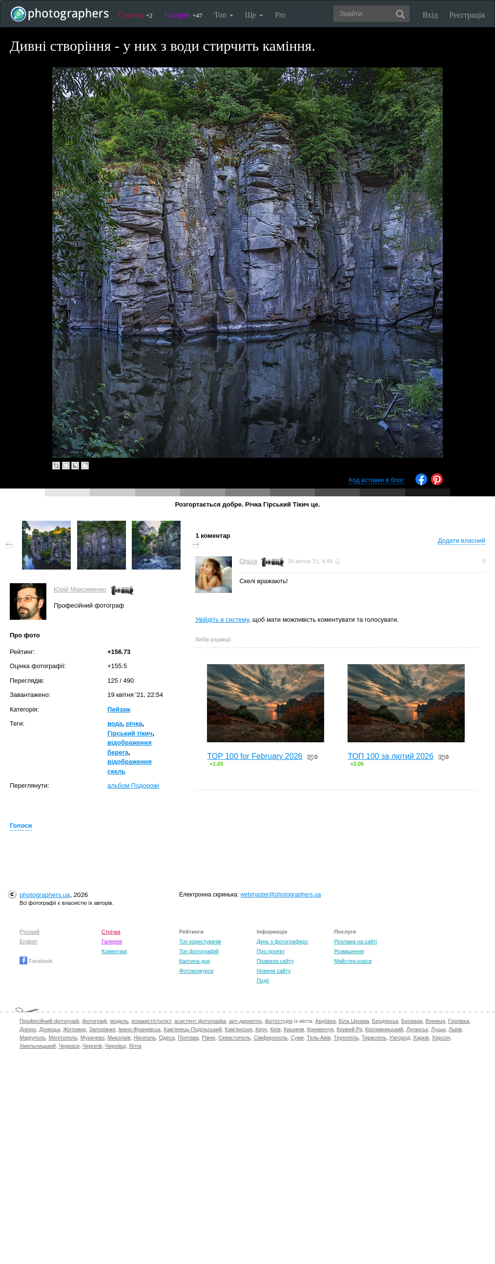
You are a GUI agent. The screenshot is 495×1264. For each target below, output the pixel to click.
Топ (223, 15)
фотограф (94, 1021)
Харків (421, 1037)
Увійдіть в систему (222, 619)
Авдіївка (325, 1021)
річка (134, 723)
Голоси (21, 825)
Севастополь (234, 1037)
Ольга (248, 561)
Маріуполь (32, 1037)
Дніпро (28, 1029)
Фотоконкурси (196, 971)
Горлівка (458, 1021)
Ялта (135, 1046)
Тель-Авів (318, 1037)
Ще (254, 15)
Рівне (208, 1037)
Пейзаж (118, 709)
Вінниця (435, 1021)
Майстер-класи (352, 961)
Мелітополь (63, 1037)
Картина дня (194, 961)
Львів (455, 1029)
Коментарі (114, 951)
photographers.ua (45, 894)
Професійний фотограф (49, 1021)
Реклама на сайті (355, 941)
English (28, 941)
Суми (297, 1037)
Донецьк (49, 1029)
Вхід (430, 15)
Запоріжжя (102, 1029)
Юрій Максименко (80, 589)
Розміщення (349, 951)
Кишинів (294, 1029)
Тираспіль (374, 1037)
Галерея (184, 15)
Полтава (188, 1037)
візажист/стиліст (151, 1021)
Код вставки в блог (376, 480)
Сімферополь (271, 1037)
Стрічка (135, 15)
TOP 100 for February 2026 (254, 756)
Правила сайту (275, 961)
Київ (275, 1029)
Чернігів (92, 1046)
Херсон (441, 1037)
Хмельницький (38, 1046)
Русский (30, 932)
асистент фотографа (200, 1021)
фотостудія (279, 1021)
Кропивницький (384, 1029)
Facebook (36, 961)
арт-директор (245, 1021)
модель (119, 1021)
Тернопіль (346, 1037)
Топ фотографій (199, 951)
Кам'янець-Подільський (193, 1029)
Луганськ (417, 1029)
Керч (261, 1029)
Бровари (412, 1021)
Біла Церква (354, 1021)
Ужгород (400, 1037)
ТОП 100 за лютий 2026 (390, 756)
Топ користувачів (200, 941)
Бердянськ (385, 1021)
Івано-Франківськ (140, 1029)
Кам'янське (239, 1029)
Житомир (74, 1029)
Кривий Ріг (349, 1029)
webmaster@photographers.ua (280, 894)
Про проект (271, 951)
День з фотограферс (283, 941)
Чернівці (115, 1046)
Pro (280, 15)
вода (115, 723)
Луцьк (438, 1029)
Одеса (166, 1037)
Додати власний (461, 540)
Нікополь (145, 1037)
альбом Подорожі (133, 785)
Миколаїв (119, 1037)
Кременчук (320, 1029)
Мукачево (92, 1037)
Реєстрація (467, 15)
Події (263, 980)
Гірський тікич (129, 733)
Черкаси (69, 1046)
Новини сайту (274, 971)
